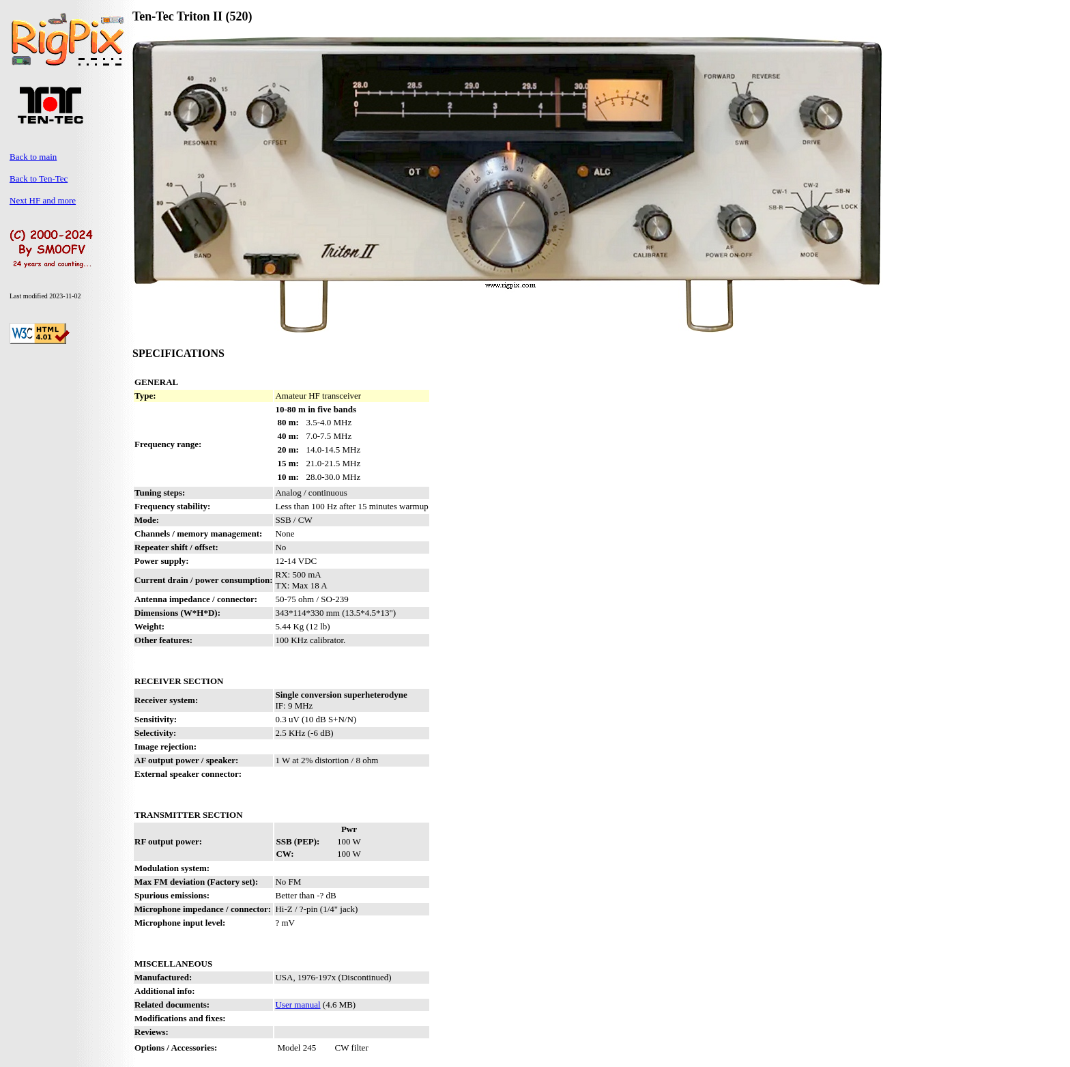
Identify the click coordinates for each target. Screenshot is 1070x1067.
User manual (297, 1004)
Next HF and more (43, 200)
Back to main (33, 157)
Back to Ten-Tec (39, 178)
